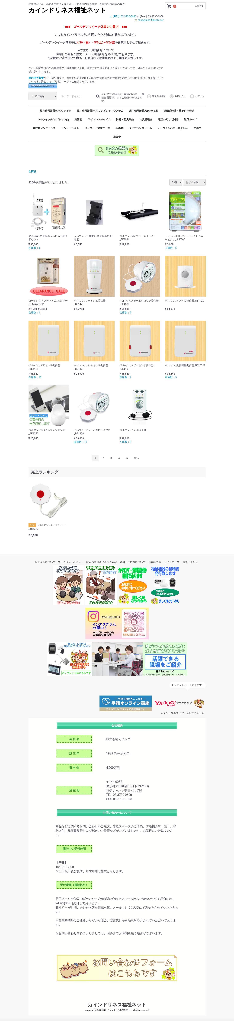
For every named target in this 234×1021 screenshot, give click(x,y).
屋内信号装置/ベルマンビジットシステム (100, 112)
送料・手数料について (132, 563)
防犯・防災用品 (125, 121)
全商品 (32, 173)
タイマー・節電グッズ (97, 129)
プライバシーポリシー (70, 563)
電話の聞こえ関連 (168, 121)
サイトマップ (171, 563)
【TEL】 (114, 16)
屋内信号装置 (36, 77)
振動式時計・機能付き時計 (179, 112)
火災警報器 (146, 121)
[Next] (137, 460)
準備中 (197, 129)
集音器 (78, 121)
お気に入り (177, 98)
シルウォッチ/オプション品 (53, 121)
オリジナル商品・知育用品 (172, 129)
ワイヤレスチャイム (99, 121)
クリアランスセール (140, 129)
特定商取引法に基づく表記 (101, 563)
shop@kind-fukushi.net (151, 20)
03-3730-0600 (127, 16)
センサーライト (70, 129)
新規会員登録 (156, 98)
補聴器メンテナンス (44, 129)
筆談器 (119, 129)
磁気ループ (190, 121)
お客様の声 (154, 563)
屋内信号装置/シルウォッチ (55, 112)
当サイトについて (45, 563)
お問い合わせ (190, 563)
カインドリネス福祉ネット (67, 10)
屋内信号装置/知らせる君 (143, 112)
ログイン (197, 98)
